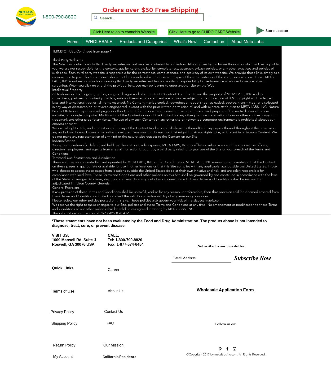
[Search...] (147, 18)
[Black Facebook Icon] (227, 349)
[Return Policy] (64, 345)
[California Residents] (119, 356)
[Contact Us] (114, 311)
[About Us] (115, 291)
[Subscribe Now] (252, 258)
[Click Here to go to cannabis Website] (123, 32)
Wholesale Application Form (225, 290)
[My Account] (63, 356)
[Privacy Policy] (62, 312)
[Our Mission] (113, 345)
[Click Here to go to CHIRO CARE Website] (204, 32)
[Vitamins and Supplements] (220, 349)
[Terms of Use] (63, 291)
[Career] (113, 270)
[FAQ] (110, 323)
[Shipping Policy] (64, 323)
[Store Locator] (277, 30)
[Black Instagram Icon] (234, 349)
